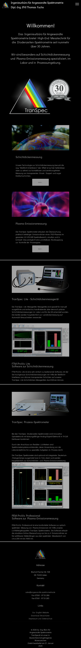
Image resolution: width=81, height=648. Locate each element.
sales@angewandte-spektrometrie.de (40, 594)
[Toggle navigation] (77, 4)
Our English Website (40, 614)
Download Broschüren (40, 617)
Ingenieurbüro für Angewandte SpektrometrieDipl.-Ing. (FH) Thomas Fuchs (37, 5)
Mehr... (40, 184)
